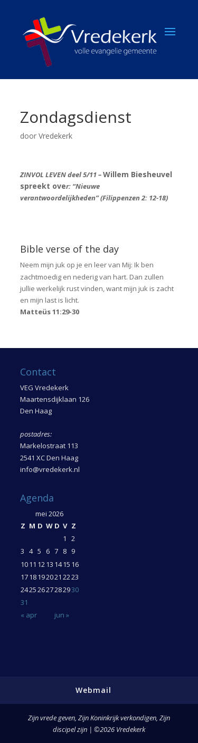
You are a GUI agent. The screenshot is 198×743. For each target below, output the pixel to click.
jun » (61, 615)
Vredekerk (55, 136)
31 (24, 602)
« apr (29, 615)
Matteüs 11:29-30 (49, 311)
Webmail (93, 690)
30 (75, 589)
